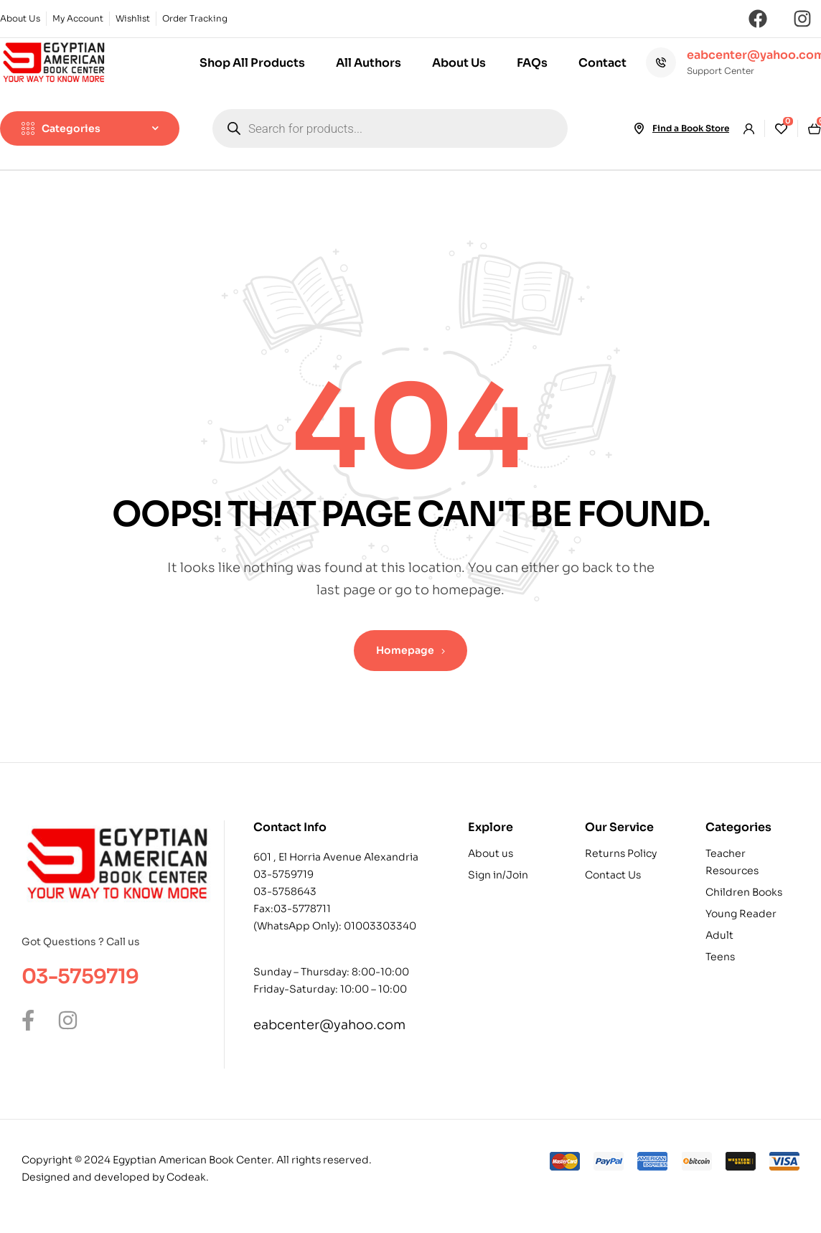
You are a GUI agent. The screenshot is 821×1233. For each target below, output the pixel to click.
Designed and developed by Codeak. (115, 1177)
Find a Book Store (690, 128)
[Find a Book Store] (639, 128)
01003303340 (380, 925)
